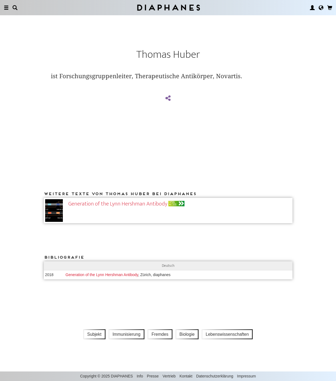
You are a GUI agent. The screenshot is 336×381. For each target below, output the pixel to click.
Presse (153, 376)
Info (140, 376)
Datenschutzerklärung (214, 376)
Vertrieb (168, 376)
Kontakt (186, 376)
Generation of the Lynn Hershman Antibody (117, 203)
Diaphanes (168, 7)
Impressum (246, 376)
